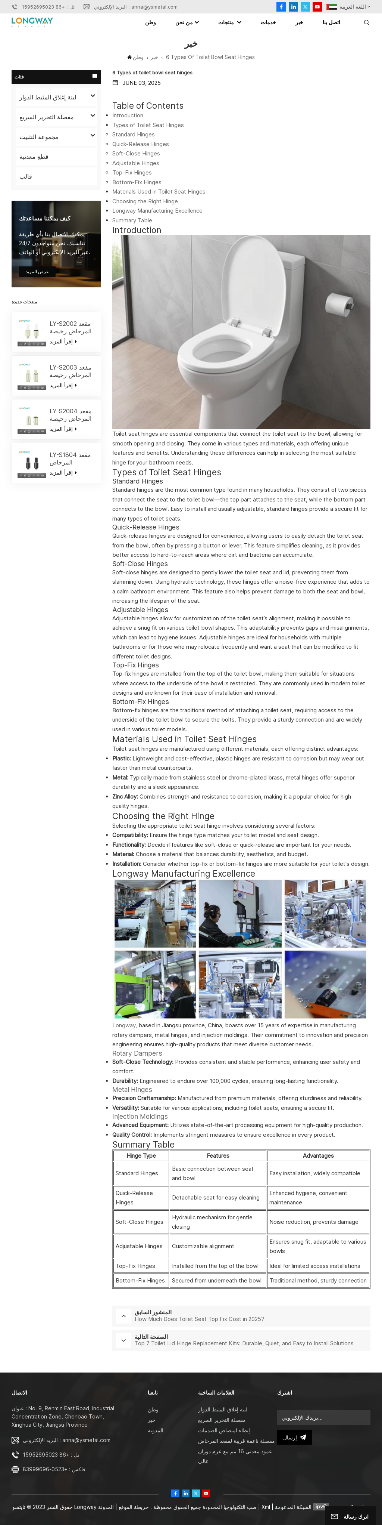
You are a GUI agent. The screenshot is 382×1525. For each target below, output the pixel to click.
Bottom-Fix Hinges (137, 182)
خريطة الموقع (133, 1507)
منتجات (226, 22)
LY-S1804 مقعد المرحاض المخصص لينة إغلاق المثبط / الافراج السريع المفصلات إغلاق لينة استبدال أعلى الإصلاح (71, 458)
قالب (25, 176)
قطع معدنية (33, 156)
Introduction (127, 115)
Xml (266, 1507)
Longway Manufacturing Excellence (157, 210)
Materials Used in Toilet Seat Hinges (159, 191)
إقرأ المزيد (63, 341)
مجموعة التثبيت (39, 137)
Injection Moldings (140, 1116)
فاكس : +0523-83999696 (54, 1469)
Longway (123, 1025)
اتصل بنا (331, 22)
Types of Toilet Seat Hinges (148, 125)
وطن (150, 22)
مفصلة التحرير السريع (46, 117)
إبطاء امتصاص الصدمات (224, 1430)
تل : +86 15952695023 (48, 7)
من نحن (184, 22)
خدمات (268, 22)
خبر (299, 22)
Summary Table (132, 220)
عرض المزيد (37, 271)
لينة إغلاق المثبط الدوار (47, 97)
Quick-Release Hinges (140, 144)
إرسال (294, 1437)
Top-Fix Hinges (132, 172)
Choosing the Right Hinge (145, 201)
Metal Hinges (132, 1089)
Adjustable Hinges (135, 163)
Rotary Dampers (137, 1053)
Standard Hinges (133, 134)
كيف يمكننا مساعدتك (45, 218)
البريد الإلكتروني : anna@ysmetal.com (136, 7)
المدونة (155, 1430)
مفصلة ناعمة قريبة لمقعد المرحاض (236, 1441)
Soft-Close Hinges (136, 153)
